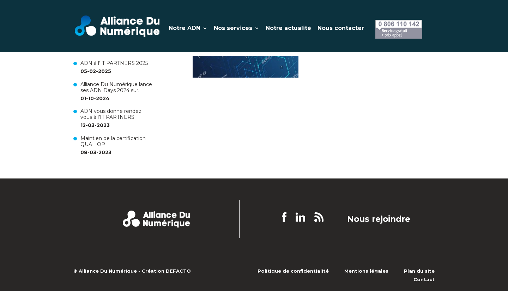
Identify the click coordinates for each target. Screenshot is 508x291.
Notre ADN (184, 28)
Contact (424, 279)
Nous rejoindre (378, 219)
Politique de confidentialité (293, 271)
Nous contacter (341, 28)
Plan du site (419, 271)
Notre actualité (288, 28)
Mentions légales (366, 271)
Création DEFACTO (166, 271)
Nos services (233, 28)
